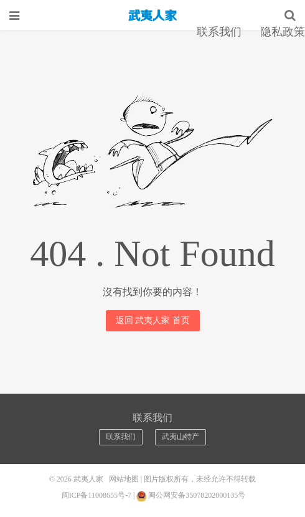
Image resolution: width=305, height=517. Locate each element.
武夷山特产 (180, 436)
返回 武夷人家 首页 (153, 320)
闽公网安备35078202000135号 (196, 495)
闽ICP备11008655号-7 (96, 495)
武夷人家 (152, 15)
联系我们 (219, 32)
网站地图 (124, 479)
